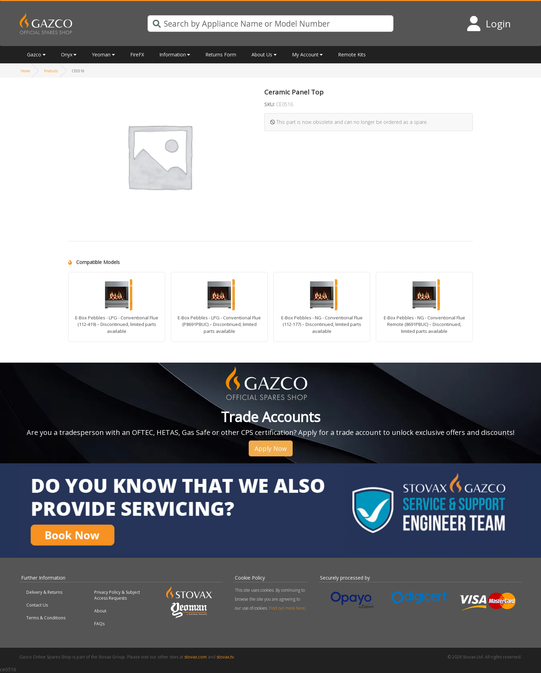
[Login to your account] (488, 23)
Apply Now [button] (271, 448)
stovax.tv (225, 657)
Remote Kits (352, 54)
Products (51, 71)
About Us (261, 54)
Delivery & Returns (44, 592)
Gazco (34, 54)
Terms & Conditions (45, 618)
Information (172, 54)
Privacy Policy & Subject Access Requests (117, 595)
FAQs (99, 624)
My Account (305, 54)
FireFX (137, 54)
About (100, 611)
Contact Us (37, 605)
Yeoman (101, 54)
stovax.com (195, 657)
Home (25, 71)
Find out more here (287, 608)
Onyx (66, 54)
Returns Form (220, 54)
